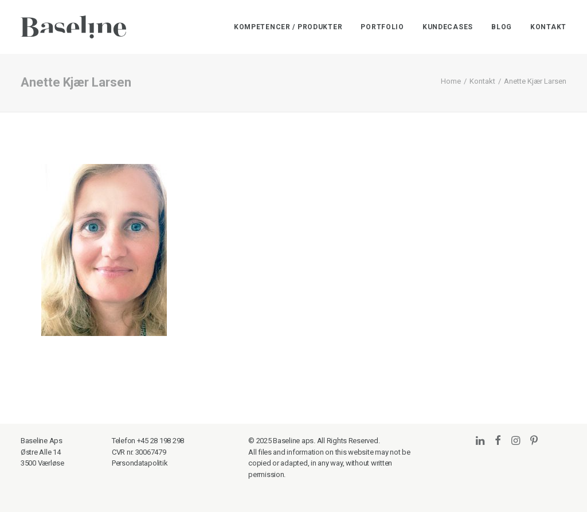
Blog (501, 27)
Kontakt (548, 27)
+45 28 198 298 (160, 440)
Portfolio (382, 27)
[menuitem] (292, 27)
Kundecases (447, 27)
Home (451, 81)
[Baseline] (73, 26)
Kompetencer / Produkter (288, 27)
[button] (480, 441)
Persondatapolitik (140, 463)
